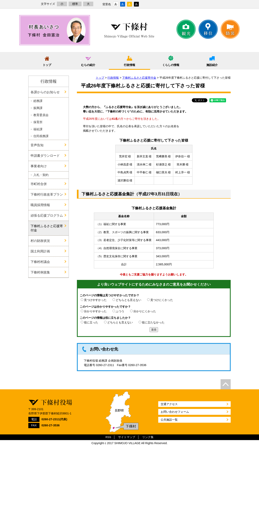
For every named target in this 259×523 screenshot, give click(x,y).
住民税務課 (41, 136)
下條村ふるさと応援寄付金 (139, 77)
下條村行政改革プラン (47, 194)
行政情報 (129, 65)
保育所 (37, 122)
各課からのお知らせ (45, 92)
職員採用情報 (40, 205)
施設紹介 (212, 65)
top (226, 384)
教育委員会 (41, 115)
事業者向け (39, 166)
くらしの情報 (170, 65)
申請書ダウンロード (45, 155)
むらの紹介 (88, 65)
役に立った (91, 322)
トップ (47, 65)
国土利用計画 (40, 251)
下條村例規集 (40, 272)
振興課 (37, 108)
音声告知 (37, 145)
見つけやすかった (95, 300)
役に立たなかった (153, 322)
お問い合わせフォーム (175, 411)
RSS (108, 437)
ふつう (120, 311)
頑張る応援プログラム (47, 215)
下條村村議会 (40, 262)
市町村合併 (39, 184)
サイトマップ (126, 437)
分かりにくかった (144, 311)
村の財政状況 (40, 240)
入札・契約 (41, 175)
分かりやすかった (95, 311)
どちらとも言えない (128, 300)
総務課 (37, 101)
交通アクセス (169, 404)
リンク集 (148, 437)
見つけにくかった (161, 300)
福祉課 (37, 129)
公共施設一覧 (169, 419)
